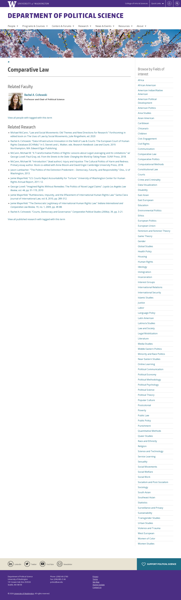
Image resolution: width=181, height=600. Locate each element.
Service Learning (147, 456)
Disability (143, 190)
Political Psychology (148, 384)
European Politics (147, 220)
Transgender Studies (149, 518)
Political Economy (147, 374)
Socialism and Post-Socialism (153, 482)
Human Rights (145, 261)
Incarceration (145, 277)
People (11, 26)
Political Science (146, 389)
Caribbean (143, 123)
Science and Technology (150, 451)
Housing (142, 256)
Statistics (142, 502)
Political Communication (150, 369)
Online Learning (146, 364)
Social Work (144, 476)
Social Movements (147, 466)
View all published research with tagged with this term (36, 219)
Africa (141, 80)
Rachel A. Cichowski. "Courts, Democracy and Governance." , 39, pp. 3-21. (66, 211)
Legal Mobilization (148, 333)
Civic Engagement (147, 138)
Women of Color (146, 538)
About (140, 26)
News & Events (103, 26)
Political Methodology (149, 379)
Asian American (146, 118)
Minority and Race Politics (151, 354)
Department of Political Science (66, 15)
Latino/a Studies (146, 323)
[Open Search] (177, 3)
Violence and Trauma (149, 528)
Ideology (142, 266)
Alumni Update (99, 585)
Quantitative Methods (149, 430)
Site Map (96, 582)
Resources (124, 26)
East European (145, 200)
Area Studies (144, 113)
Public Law (143, 415)
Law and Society (146, 328)
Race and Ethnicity (147, 441)
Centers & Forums (61, 26)
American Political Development (147, 101)
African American (147, 85)
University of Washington (24, 593)
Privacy (95, 576)
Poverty (142, 410)
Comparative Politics (149, 159)
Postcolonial (144, 405)
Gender (142, 241)
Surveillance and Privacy (150, 507)
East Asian (143, 195)
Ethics (141, 215)
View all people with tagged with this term (30, 117)
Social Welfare (145, 471)
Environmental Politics (149, 210)
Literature (143, 338)
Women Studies (146, 543)
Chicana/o (143, 128)
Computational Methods (151, 164)
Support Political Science (159, 564)
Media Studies (145, 343)
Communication (146, 148)
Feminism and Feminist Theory (154, 230)
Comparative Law (147, 154)
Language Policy (146, 312)
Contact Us (97, 587)
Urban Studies (145, 523)
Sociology (143, 487)
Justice (141, 302)
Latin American (146, 318)
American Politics (147, 107)
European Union (146, 225)
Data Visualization (147, 184)
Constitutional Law (148, 169)
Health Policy (145, 251)
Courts (141, 174)
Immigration (144, 272)
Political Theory (146, 394)
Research (83, 26)
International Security (149, 292)
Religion (142, 446)
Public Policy (144, 420)
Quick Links (156, 3)
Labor (141, 307)
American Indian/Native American (150, 92)
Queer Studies (145, 436)
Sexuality (142, 461)
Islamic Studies (145, 297)
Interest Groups (146, 282)
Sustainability (145, 512)
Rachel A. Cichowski (35, 95)
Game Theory (145, 236)
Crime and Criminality (149, 179)
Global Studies (145, 246)
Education (143, 205)
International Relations (150, 287)
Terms (95, 579)
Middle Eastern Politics (150, 348)
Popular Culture (146, 400)
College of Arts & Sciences (136, 3)
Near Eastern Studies (149, 359)
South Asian (144, 492)
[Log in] (169, 3)
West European (146, 533)
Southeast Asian (146, 497)
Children (142, 133)
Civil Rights (143, 143)
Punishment (144, 425)
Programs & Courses (33, 26)
